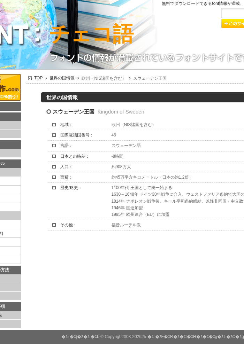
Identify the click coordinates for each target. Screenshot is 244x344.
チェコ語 (91, 34)
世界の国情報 (62, 78)
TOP (38, 78)
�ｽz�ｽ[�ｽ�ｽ (75, 336)
